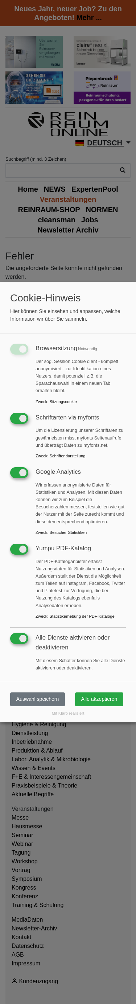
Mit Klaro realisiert (68, 713)
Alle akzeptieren (99, 699)
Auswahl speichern (37, 699)
